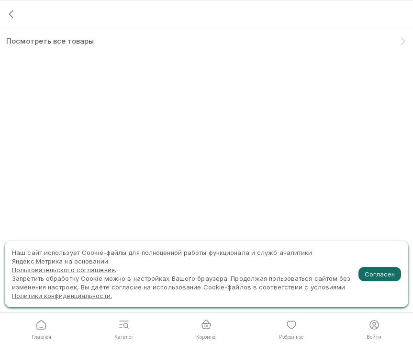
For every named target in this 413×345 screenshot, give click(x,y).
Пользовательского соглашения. (64, 270)
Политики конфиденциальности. (62, 295)
